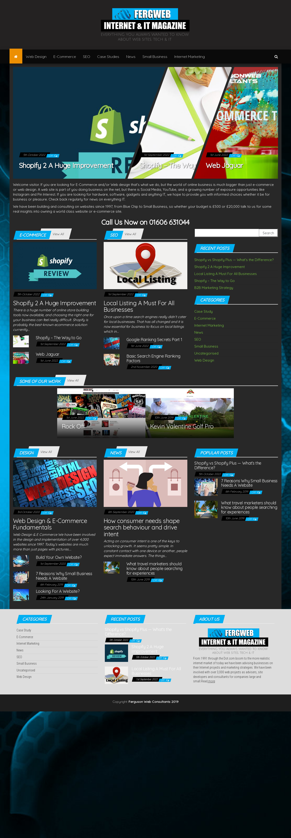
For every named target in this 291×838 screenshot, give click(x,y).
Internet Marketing (189, 56)
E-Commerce (64, 56)
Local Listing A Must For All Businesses (139, 306)
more (211, 681)
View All (58, 234)
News (131, 56)
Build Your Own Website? (59, 557)
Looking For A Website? (58, 591)
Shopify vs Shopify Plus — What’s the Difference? (234, 260)
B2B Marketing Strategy (213, 287)
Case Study (203, 311)
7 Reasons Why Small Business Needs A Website (64, 576)
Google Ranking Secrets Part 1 (154, 339)
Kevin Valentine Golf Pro (182, 426)
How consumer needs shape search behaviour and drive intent (142, 527)
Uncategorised (206, 353)
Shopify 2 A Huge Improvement (66, 165)
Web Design (36, 56)
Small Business (154, 56)
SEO (86, 56)
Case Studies (108, 56)
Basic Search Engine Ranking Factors (153, 358)
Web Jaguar (224, 165)
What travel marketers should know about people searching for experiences (154, 568)
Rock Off (73, 426)
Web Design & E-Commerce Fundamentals (50, 524)
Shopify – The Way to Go (176, 165)
